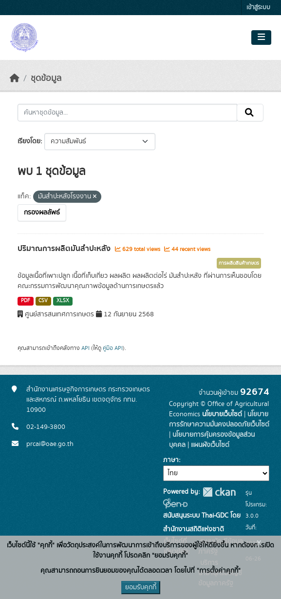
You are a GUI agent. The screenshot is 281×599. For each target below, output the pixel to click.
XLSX (62, 301)
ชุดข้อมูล (46, 78)
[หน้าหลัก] (14, 78)
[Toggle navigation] (261, 37)
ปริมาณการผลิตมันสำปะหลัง (65, 248)
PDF (25, 301)
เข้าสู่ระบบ (258, 7)
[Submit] (250, 112)
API (85, 348)
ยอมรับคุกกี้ (140, 587)
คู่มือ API (113, 348)
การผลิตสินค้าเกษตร (239, 263)
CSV (43, 301)
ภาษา (171, 460)
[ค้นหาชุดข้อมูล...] (127, 112)
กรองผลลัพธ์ (42, 212)
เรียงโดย (29, 141)
